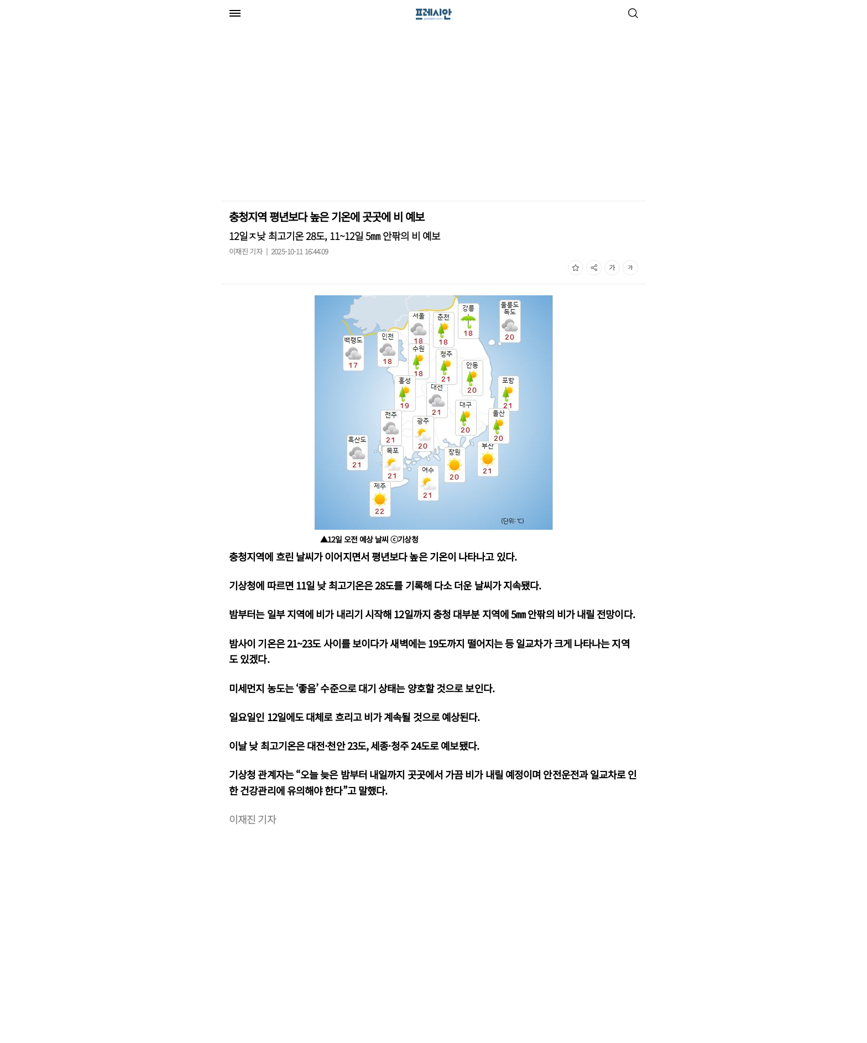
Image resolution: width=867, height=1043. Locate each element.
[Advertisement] (314, 115)
